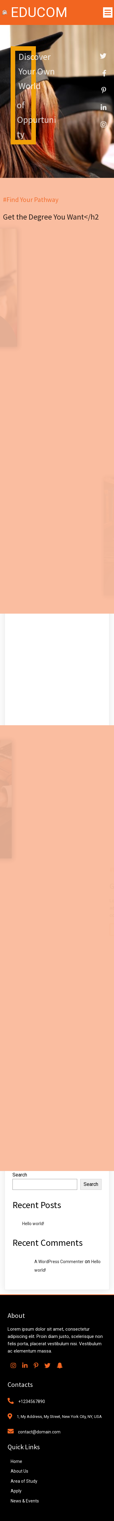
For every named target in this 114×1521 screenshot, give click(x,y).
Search (19, 1175)
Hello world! (33, 1223)
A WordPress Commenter (59, 1261)
